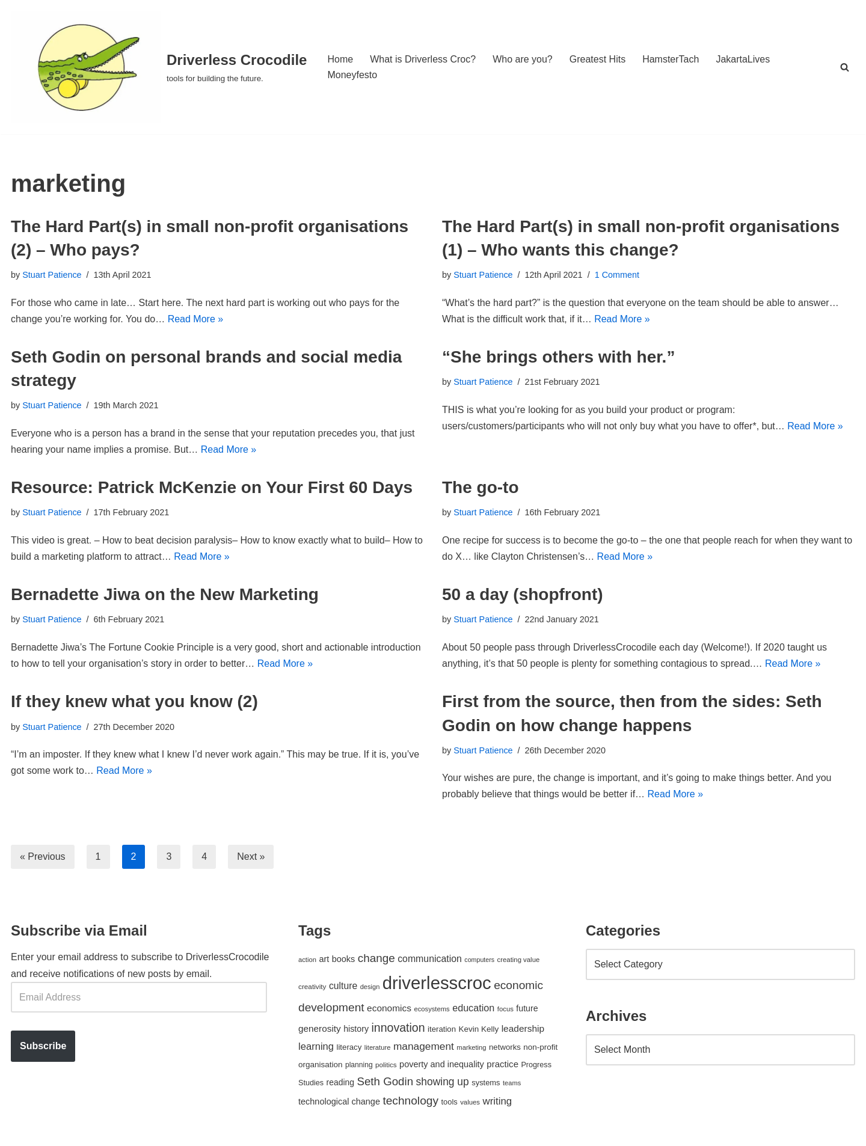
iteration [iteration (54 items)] (442, 1029)
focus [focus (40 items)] (505, 1009)
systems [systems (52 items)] (485, 1082)
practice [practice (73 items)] (502, 1064)
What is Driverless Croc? (423, 59)
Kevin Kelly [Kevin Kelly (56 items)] (479, 1029)
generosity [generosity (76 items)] (319, 1028)
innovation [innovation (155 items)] (398, 1027)
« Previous (43, 856)
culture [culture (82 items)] (343, 986)
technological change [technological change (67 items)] (339, 1101)
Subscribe (43, 1046)
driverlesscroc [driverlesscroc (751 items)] (436, 983)
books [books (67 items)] (343, 959)
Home (340, 59)
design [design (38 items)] (370, 986)
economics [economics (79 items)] (389, 1008)
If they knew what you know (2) (134, 701)
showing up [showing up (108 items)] (442, 1082)
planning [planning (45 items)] (359, 1065)
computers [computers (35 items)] (479, 959)
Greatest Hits (597, 59)
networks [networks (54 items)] (505, 1047)
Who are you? (523, 59)
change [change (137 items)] (376, 958)
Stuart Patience (51, 275)
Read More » (196, 319)
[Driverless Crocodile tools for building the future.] (159, 67)
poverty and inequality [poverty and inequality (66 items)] (441, 1064)
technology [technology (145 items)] (410, 1100)
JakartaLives (743, 59)
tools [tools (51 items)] (449, 1101)
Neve (22, 1131)
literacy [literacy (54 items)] (349, 1047)
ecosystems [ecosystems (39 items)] (431, 1009)
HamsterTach (670, 59)
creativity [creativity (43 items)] (312, 986)
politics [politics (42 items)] (386, 1064)
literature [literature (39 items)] (377, 1047)
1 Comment (617, 275)
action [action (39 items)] (307, 959)
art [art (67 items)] (324, 959)
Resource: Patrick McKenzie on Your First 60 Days (212, 487)
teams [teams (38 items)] (512, 1082)
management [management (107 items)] (423, 1046)
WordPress (118, 1131)
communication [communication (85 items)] (430, 959)
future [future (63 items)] (527, 1008)
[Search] (844, 67)
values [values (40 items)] (470, 1102)
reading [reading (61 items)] (340, 1082)
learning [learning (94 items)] (316, 1046)
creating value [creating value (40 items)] (518, 959)
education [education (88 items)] (473, 1007)
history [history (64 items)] (356, 1029)
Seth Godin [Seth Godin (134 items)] (385, 1081)
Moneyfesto (352, 75)
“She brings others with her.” (558, 357)
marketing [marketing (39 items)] (471, 1047)
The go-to (480, 487)
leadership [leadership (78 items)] (523, 1028)
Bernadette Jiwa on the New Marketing (165, 594)
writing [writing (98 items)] (497, 1101)
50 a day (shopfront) (522, 594)
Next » (251, 856)
